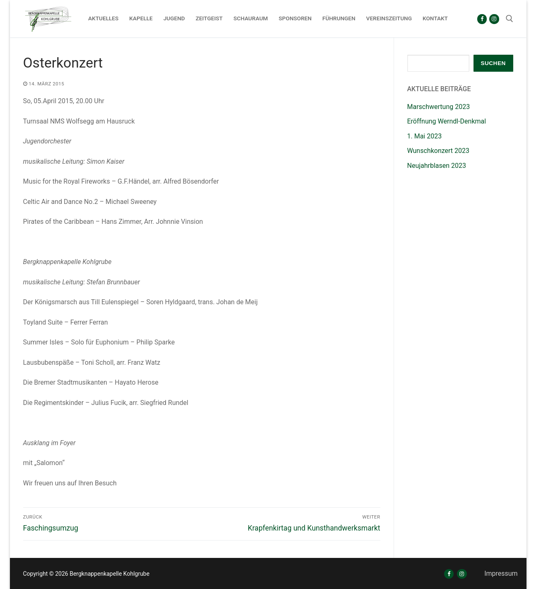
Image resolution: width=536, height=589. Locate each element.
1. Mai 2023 (424, 136)
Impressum (501, 573)
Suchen (493, 63)
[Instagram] (494, 19)
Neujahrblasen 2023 (436, 166)
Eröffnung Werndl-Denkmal (446, 121)
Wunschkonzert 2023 (438, 151)
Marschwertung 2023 (438, 107)
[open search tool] (509, 18)
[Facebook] (482, 19)
